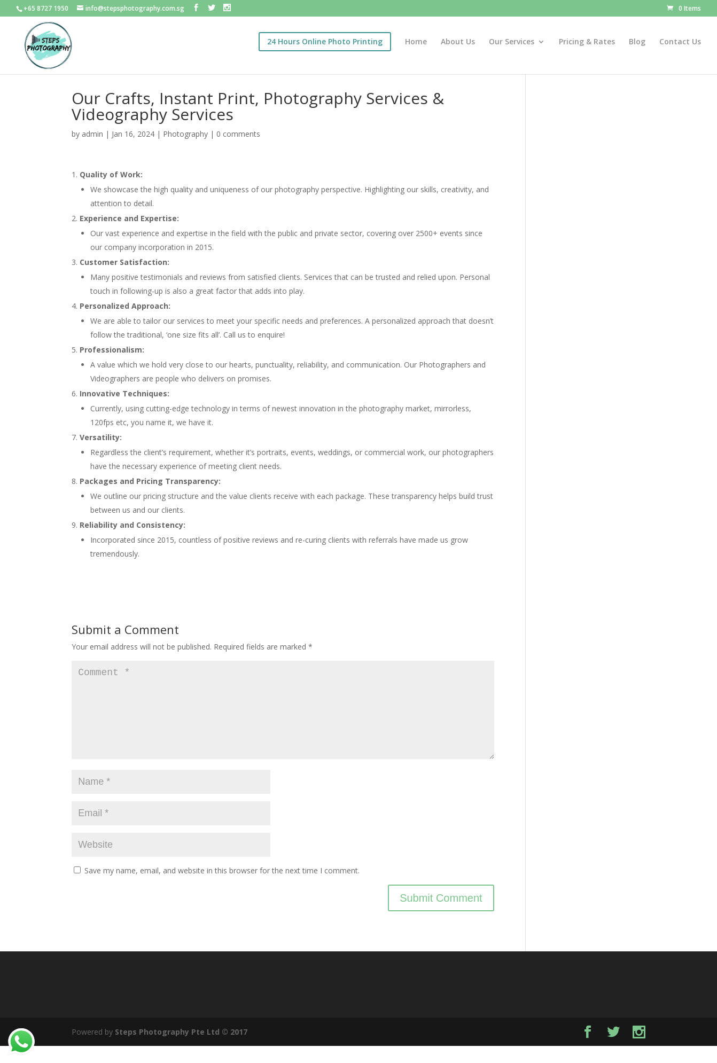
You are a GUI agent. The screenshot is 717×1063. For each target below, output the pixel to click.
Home (416, 42)
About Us (458, 42)
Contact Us (680, 42)
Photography (185, 134)
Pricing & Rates (587, 42)
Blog (637, 42)
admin (92, 134)
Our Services (511, 42)
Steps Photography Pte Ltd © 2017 (181, 1049)
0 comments (238, 134)
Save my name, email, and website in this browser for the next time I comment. (222, 887)
